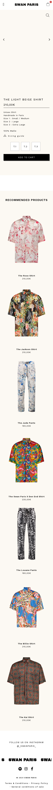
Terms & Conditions (16, 783)
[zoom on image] (47, 15)
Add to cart (26, 157)
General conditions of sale (28, 787)
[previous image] (3, 39)
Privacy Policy (39, 783)
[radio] (15, 146)
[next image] (49, 39)
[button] (3, 4)
